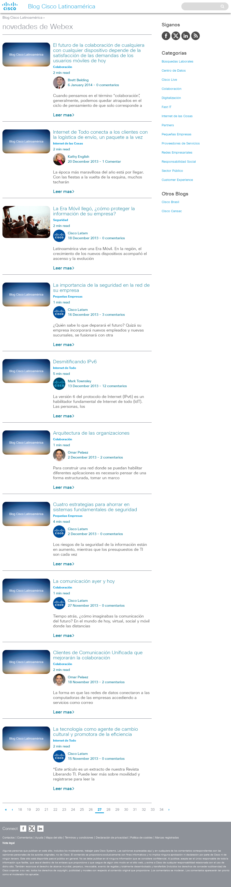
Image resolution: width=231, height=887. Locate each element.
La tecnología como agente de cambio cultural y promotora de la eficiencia (95, 732)
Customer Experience (177, 180)
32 (144, 809)
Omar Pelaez (78, 452)
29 (117, 809)
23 (64, 809)
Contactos (8, 837)
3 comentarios (113, 315)
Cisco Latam (78, 233)
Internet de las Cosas (177, 116)
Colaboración (171, 89)
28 (108, 809)
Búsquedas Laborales (177, 61)
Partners (168, 125)
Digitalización (171, 98)
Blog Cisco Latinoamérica (22, 17)
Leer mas (64, 115)
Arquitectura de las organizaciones (91, 433)
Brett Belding (78, 80)
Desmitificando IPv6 (75, 361)
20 (38, 809)
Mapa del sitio (54, 837)
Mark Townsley (79, 381)
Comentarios (25, 837)
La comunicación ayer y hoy (84, 581)
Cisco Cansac (172, 211)
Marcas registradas (167, 837)
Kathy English (78, 156)
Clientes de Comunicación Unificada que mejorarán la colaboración (98, 655)
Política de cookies (141, 837)
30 (126, 809)
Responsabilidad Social (179, 161)
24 (73, 809)
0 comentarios (107, 85)
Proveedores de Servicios (181, 143)
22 (55, 809)
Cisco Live (169, 79)
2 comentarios (111, 457)
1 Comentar (111, 161)
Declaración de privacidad (112, 837)
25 (82, 809)
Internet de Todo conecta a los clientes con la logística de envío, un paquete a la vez (100, 135)
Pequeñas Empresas (176, 134)
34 (161, 809)
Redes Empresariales (177, 152)
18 (20, 809)
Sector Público (172, 171)
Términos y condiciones (79, 837)
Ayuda (39, 837)
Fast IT (167, 107)
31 (135, 809)
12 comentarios (114, 386)
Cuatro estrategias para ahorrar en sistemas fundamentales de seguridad (95, 507)
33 (153, 809)
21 (46, 809)
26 (91, 809)
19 (29, 809)
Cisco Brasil (170, 202)
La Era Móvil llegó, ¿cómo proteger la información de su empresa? (94, 211)
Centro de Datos (174, 70)
